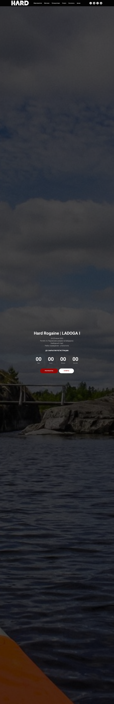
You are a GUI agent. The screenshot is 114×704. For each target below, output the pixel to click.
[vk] (90, 3)
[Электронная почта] (101, 3)
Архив (78, 3)
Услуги (64, 3)
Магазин (46, 3)
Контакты (71, 3)
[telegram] (97, 3)
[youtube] (94, 3)
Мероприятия (38, 3)
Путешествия (56, 3)
